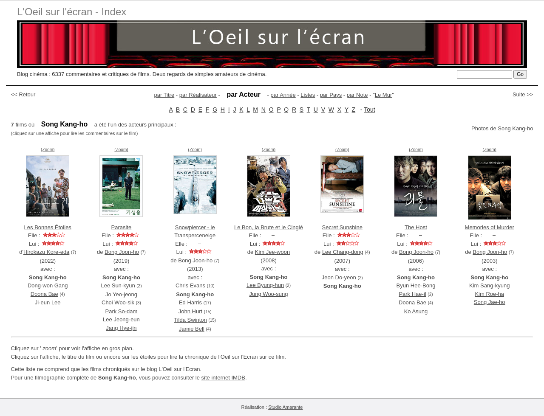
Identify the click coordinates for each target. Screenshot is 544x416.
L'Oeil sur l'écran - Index (71, 11)
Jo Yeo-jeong (121, 294)
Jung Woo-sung (268, 294)
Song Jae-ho (489, 302)
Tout (369, 109)
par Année (282, 95)
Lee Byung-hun (265, 285)
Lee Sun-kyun (118, 285)
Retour (27, 94)
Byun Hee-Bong (416, 285)
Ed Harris (190, 302)
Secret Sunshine (342, 227)
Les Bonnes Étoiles (47, 227)
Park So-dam (121, 311)
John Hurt (190, 311)
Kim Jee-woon (272, 252)
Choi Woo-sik (118, 302)
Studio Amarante (285, 407)
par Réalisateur (198, 95)
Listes (307, 95)
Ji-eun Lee (48, 302)
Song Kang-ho (515, 128)
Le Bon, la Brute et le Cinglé (268, 227)
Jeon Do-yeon (339, 277)
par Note (357, 95)
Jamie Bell (191, 329)
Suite (519, 94)
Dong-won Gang (48, 285)
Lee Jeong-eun (121, 319)
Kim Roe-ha (489, 294)
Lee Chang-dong (342, 252)
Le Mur (383, 95)
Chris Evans (190, 285)
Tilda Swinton (190, 320)
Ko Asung (416, 311)
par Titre (164, 95)
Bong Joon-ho (122, 252)
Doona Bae (44, 294)
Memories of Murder (489, 227)
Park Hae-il (412, 294)
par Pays (331, 95)
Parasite (121, 227)
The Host (416, 227)
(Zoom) (47, 149)
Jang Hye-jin (121, 328)
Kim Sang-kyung (489, 285)
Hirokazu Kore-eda (46, 252)
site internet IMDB (223, 377)
